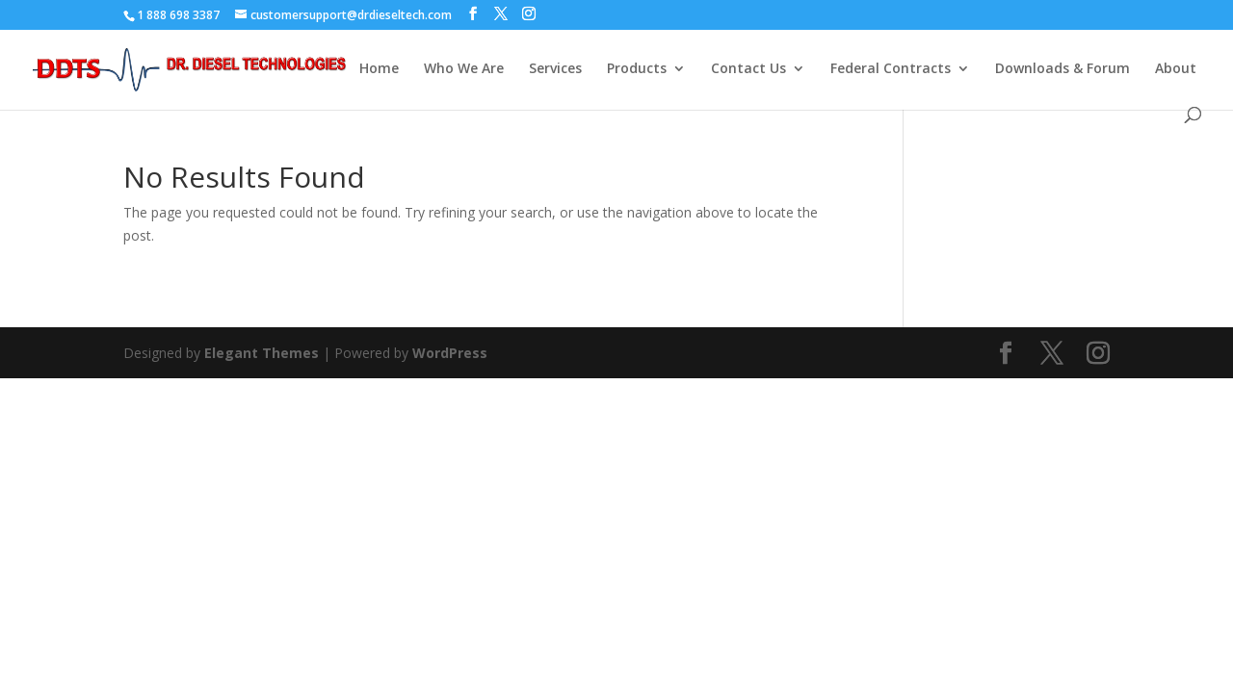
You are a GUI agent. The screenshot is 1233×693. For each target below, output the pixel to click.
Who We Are (464, 69)
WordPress (449, 353)
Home (379, 69)
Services (555, 69)
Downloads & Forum (1062, 69)
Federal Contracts (890, 69)
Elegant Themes (261, 353)
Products (637, 69)
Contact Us (748, 69)
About (1175, 69)
